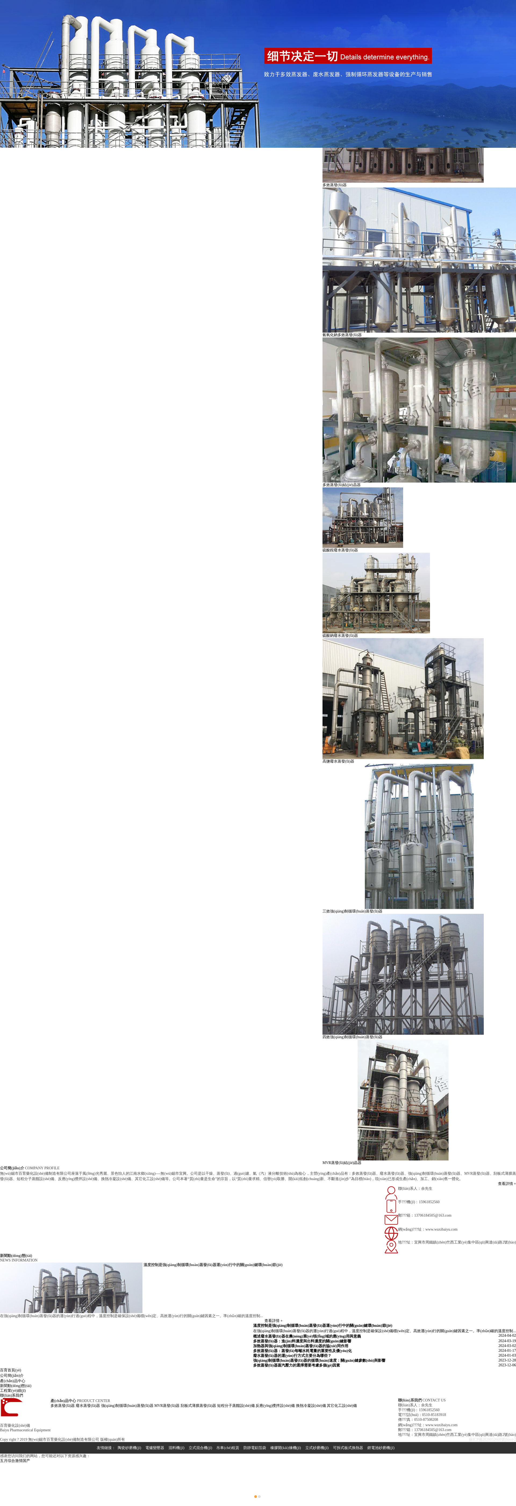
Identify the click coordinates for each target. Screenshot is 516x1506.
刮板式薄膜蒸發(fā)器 (198, 1406)
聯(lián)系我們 (11, 1395)
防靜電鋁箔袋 (254, 1448)
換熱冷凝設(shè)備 (311, 1406)
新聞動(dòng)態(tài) (15, 1386)
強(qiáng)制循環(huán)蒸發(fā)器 (127, 1406)
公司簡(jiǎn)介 (12, 1376)
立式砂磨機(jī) (317, 1448)
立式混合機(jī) (200, 1448)
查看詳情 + (507, 1184)
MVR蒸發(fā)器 (167, 1406)
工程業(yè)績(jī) (13, 1391)
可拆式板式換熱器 (348, 1448)
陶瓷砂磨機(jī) (129, 1448)
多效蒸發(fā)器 (63, 1406)
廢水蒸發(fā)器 (88, 1406)
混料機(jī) (176, 1448)
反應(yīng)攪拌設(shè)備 (275, 1406)
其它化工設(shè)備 (342, 1406)
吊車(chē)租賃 (227, 1448)
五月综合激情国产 (15, 1461)
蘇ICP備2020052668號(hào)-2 (492, 1439)
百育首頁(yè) (10, 1370)
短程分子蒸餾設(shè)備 (236, 1406)
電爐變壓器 (154, 1448)
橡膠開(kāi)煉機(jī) (285, 1448)
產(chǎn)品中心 (12, 1381)
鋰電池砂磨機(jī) (381, 1448)
